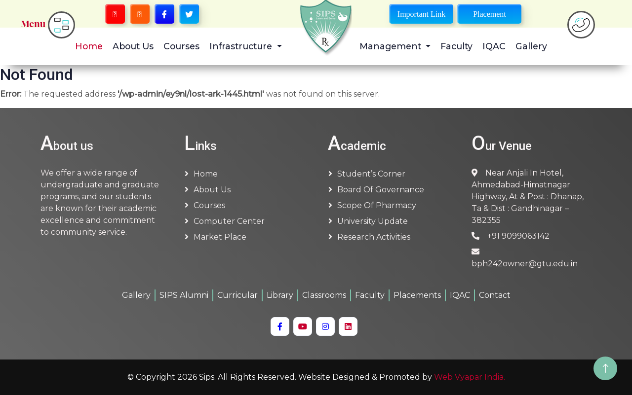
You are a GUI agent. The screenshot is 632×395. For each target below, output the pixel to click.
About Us (133, 46)
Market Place (220, 237)
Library (280, 295)
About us (212, 189)
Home (89, 46)
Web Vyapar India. (469, 377)
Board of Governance (380, 189)
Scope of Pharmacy (376, 205)
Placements (417, 295)
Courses (181, 46)
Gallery (531, 46)
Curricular (237, 295)
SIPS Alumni (183, 295)
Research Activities (373, 237)
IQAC (494, 46)
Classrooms (324, 295)
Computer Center (229, 221)
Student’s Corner (371, 174)
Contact (495, 295)
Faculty (456, 46)
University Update (372, 221)
